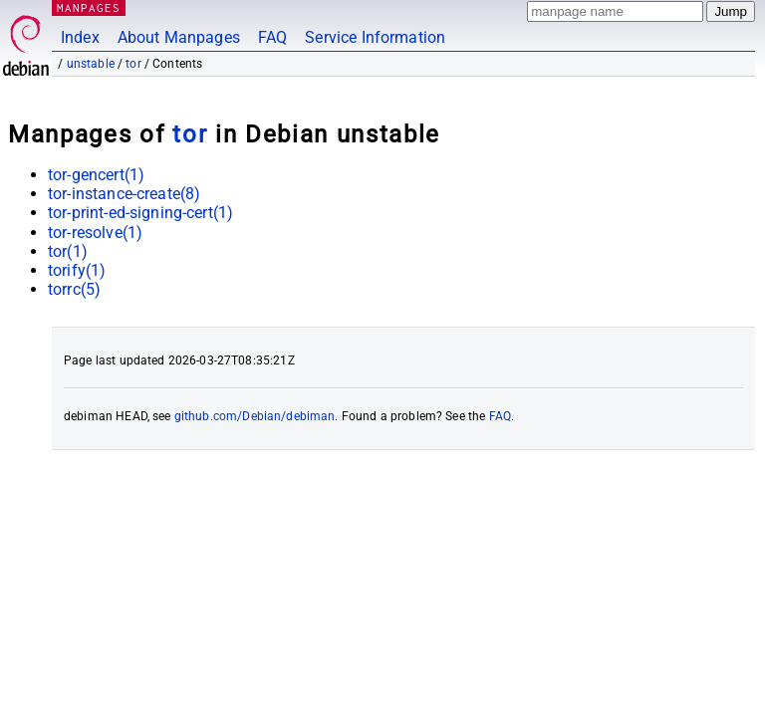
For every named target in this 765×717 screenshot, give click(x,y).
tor (133, 64)
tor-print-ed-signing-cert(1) (140, 212)
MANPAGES (89, 7)
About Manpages (179, 37)
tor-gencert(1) (96, 174)
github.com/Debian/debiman (255, 416)
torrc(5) (74, 289)
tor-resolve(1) (95, 232)
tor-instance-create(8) (124, 193)
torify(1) (77, 270)
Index (80, 37)
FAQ (272, 37)
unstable (91, 64)
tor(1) (68, 251)
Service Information (375, 37)
